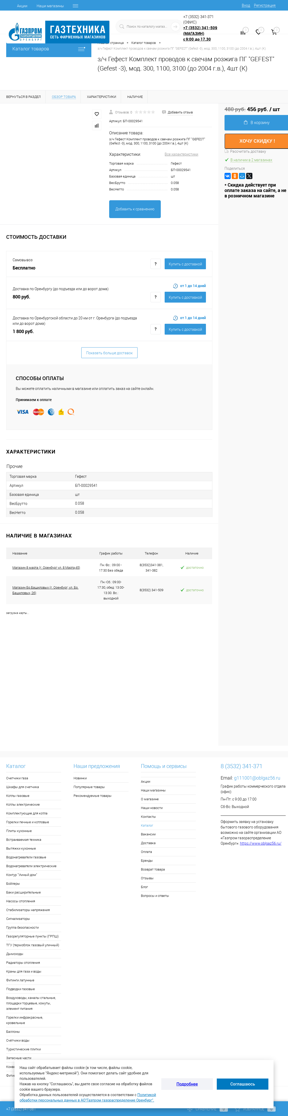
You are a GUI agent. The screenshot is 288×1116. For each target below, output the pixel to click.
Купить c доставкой (185, 264)
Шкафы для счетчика (22, 787)
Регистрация (265, 5)
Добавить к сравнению (134, 209)
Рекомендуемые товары (92, 796)
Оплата (146, 852)
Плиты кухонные (19, 831)
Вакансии (148, 834)
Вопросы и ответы (155, 896)
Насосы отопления (20, 901)
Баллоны (13, 1032)
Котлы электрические (23, 804)
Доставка (148, 843)
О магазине (150, 799)
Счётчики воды (17, 1040)
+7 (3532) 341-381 (21, 1109)
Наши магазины (50, 6)
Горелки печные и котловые (27, 822)
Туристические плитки (23, 1049)
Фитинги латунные (20, 980)
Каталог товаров (48, 48)
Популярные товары (89, 787)
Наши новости (152, 808)
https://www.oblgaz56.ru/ (261, 843)
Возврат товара (153, 869)
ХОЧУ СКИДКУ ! (257, 141)
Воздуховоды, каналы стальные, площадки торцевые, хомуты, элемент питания (31, 1003)
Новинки (80, 778)
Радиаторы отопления (23, 963)
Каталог (147, 825)
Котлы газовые (17, 796)
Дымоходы (14, 954)
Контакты (148, 817)
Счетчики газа (17, 778)
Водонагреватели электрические (31, 866)
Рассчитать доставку (245, 151)
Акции (22, 6)
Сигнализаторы (18, 919)
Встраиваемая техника (23, 840)
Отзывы (147, 878)
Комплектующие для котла (26, 813)
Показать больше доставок (109, 353)
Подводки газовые (20, 989)
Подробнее (187, 1084)
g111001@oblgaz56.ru (257, 778)
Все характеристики (181, 154)
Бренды (147, 861)
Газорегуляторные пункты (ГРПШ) (32, 936)
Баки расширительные (23, 892)
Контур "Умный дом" (21, 875)
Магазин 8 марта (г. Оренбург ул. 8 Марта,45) (46, 567)
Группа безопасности (22, 927)
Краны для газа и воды (23, 971)
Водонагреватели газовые (26, 857)
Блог (144, 887)
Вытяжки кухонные (21, 848)
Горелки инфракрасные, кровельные (24, 1020)
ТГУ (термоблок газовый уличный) (32, 945)
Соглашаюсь (242, 1084)
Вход (246, 5)
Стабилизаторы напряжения (28, 910)
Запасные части (18, 1058)
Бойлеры (13, 884)
